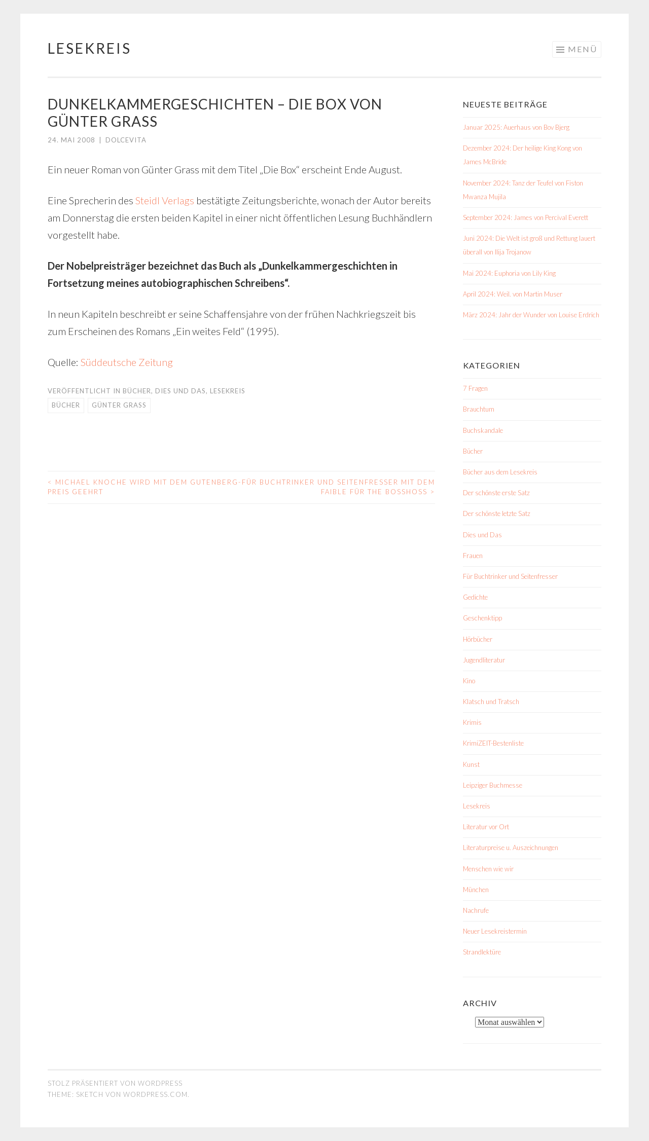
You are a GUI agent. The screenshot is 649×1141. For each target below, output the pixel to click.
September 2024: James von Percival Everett (525, 217)
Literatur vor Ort (486, 827)
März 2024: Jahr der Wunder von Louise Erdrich (531, 315)
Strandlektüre (482, 952)
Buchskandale (483, 430)
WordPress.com (155, 1094)
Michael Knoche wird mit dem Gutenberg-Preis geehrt (144, 487)
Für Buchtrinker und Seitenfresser (510, 576)
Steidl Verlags (164, 200)
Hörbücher (477, 639)
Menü (582, 49)
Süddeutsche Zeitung (127, 362)
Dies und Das (180, 391)
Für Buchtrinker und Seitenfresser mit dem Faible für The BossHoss (338, 487)
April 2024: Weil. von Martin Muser (512, 294)
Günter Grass (119, 405)
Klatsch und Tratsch (491, 701)
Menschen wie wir (488, 869)
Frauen (473, 555)
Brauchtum (478, 409)
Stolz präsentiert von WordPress (115, 1083)
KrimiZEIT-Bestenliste (493, 743)
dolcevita (126, 140)
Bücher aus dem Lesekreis (500, 472)
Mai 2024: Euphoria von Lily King (509, 273)
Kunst (471, 764)
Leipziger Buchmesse (492, 785)
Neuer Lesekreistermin (495, 931)
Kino (469, 681)
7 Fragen (475, 388)
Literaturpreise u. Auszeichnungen (510, 847)
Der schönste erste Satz (496, 493)
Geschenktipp (482, 618)
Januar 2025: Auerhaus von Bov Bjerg (516, 127)
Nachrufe (476, 910)
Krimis (472, 722)
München (476, 890)
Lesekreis (89, 48)
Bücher (137, 391)
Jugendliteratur (484, 660)
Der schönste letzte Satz (496, 513)
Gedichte (475, 597)
